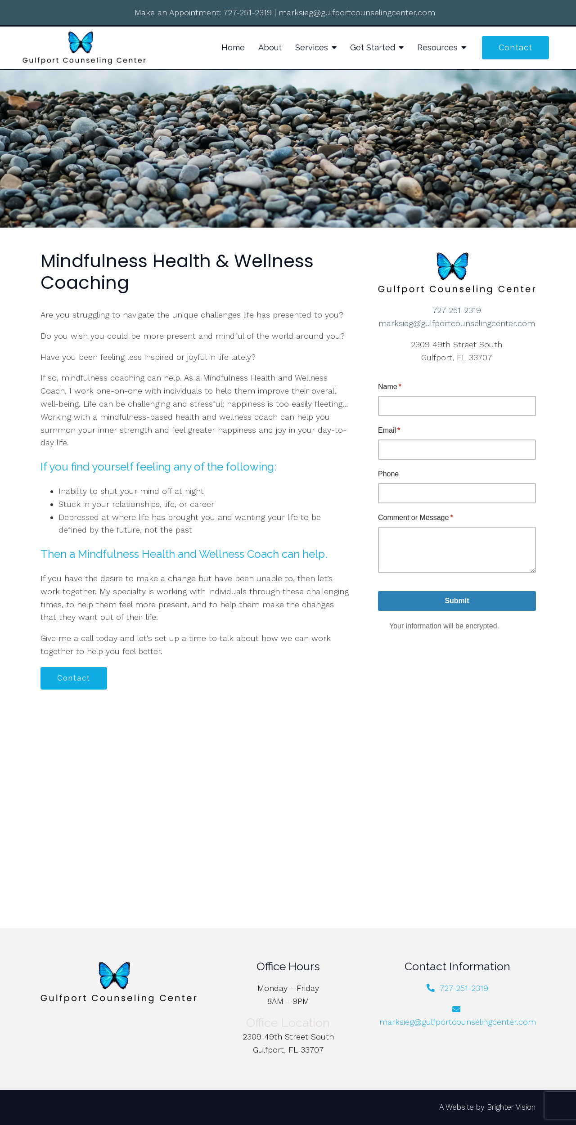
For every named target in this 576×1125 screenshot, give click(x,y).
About (270, 47)
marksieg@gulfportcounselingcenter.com (357, 12)
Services (311, 47)
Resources (437, 47)
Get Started (372, 47)
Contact (515, 47)
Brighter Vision (511, 1107)
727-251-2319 (247, 12)
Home (233, 47)
